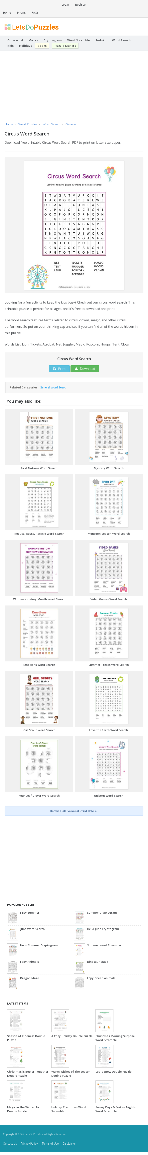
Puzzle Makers (65, 46)
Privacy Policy (29, 1143)
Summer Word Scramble (104, 945)
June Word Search (32, 929)
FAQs (35, 12)
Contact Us (10, 1143)
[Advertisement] (74, 86)
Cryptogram (53, 40)
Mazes (33, 40)
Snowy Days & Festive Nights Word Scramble (115, 1109)
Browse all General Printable (73, 811)
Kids (10, 46)
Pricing (21, 12)
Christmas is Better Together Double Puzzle (27, 1073)
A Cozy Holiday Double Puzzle (71, 1036)
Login (65, 4)
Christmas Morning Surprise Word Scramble (115, 1038)
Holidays (25, 46)
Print (59, 368)
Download (85, 368)
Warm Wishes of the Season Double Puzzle (70, 1073)
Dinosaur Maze (97, 962)
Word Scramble (78, 40)
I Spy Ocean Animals (101, 978)
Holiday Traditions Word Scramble (68, 1109)
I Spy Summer (29, 912)
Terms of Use (50, 1143)
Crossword (15, 40)
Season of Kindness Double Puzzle (26, 1038)
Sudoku (100, 40)
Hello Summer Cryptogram (39, 945)
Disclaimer (69, 1143)
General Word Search (53, 387)
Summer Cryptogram (102, 912)
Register (81, 4)
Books (42, 46)
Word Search (121, 40)
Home (7, 12)
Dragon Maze (29, 978)
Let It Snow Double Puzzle (113, 1071)
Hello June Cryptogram (103, 929)
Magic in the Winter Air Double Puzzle (23, 1109)
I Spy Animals (29, 962)
